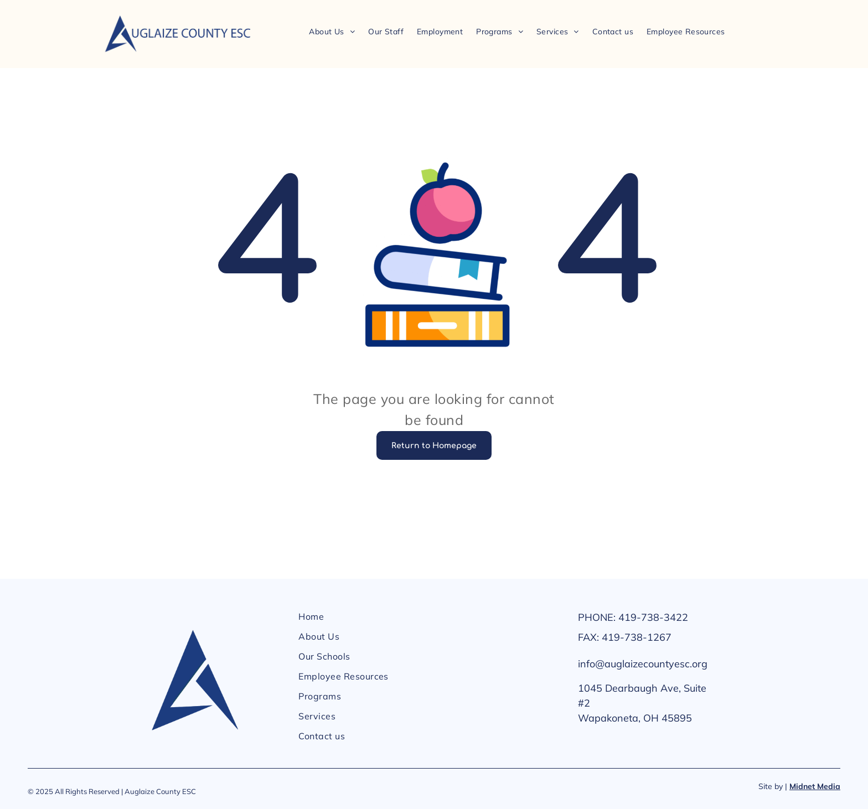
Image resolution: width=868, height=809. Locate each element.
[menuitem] (331, 31)
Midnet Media (814, 786)
